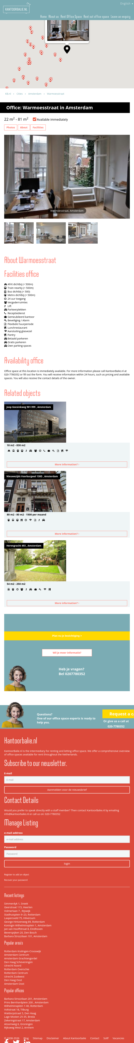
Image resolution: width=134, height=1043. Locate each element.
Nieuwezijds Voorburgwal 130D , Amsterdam (32, 476)
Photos (10, 127)
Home (43, 16)
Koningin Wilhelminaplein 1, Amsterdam (27, 914)
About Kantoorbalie (74, 1026)
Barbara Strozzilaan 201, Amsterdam (25, 987)
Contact (94, 1026)
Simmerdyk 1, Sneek (16, 892)
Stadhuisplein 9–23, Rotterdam (22, 903)
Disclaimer (53, 1026)
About (23, 127)
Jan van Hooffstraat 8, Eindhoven (23, 917)
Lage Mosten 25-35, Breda (19, 1005)
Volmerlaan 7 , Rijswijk (17, 899)
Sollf (106, 1026)
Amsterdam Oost (14, 972)
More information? (67, 464)
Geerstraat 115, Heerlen (18, 895)
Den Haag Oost (13, 968)
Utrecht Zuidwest (14, 965)
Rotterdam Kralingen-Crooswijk (22, 939)
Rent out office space (96, 16)
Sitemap (37, 1026)
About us (54, 16)
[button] (23, 78)
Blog (26, 1026)
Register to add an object (16, 863)
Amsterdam (34, 93)
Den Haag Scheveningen (18, 950)
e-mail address (13, 821)
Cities (20, 93)
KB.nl (8, 93)
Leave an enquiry (121, 16)
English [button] (126, 3)
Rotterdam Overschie (16, 957)
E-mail (8, 762)
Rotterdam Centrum (16, 961)
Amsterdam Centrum (16, 943)
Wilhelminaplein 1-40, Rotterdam (23, 994)
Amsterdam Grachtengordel (20, 947)
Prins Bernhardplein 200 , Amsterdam (26, 991)
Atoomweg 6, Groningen (18, 1012)
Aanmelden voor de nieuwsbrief (67, 778)
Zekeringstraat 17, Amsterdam (22, 1009)
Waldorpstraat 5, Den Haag (20, 1001)
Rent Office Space (71, 16)
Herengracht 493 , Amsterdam (23, 545)
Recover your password (16, 868)
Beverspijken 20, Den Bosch (20, 921)
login (67, 852)
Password (10, 835)
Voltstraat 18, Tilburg (16, 998)
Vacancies (118, 1026)
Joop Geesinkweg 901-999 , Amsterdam (28, 407)
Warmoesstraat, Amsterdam (61, 39)
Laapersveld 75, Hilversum (19, 906)
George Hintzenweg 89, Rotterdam (24, 910)
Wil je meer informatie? (67, 652)
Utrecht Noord (12, 954)
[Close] (85, 28)
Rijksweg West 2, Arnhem (19, 1016)
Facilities (38, 127)
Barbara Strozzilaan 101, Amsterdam (25, 924)
